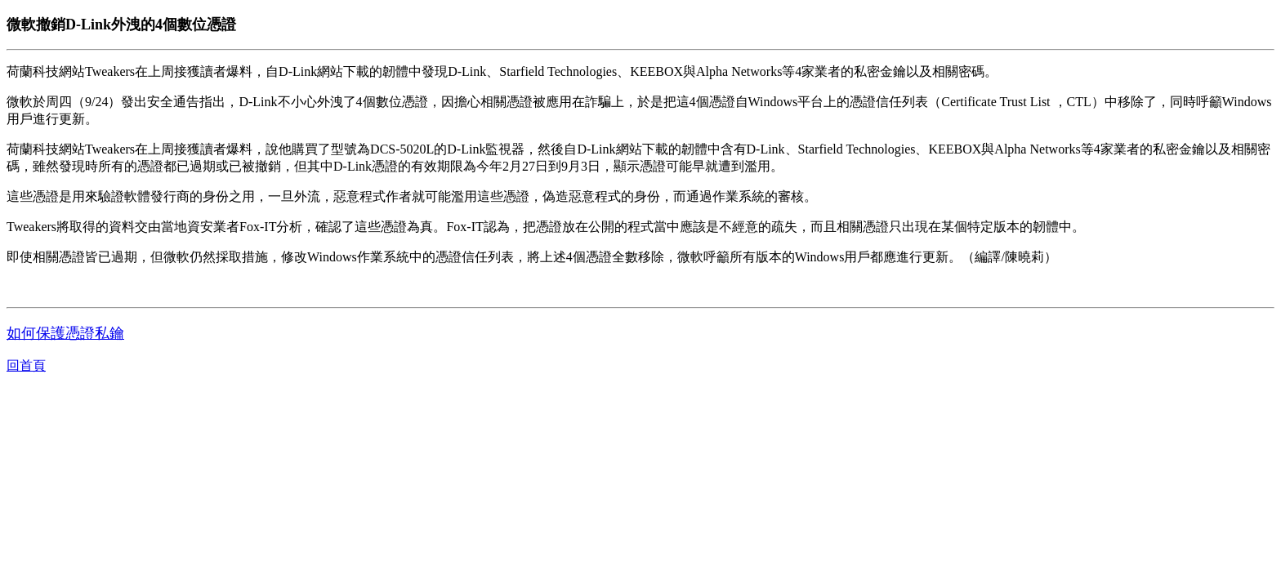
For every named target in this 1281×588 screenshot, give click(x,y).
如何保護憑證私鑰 (65, 333)
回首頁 (26, 365)
